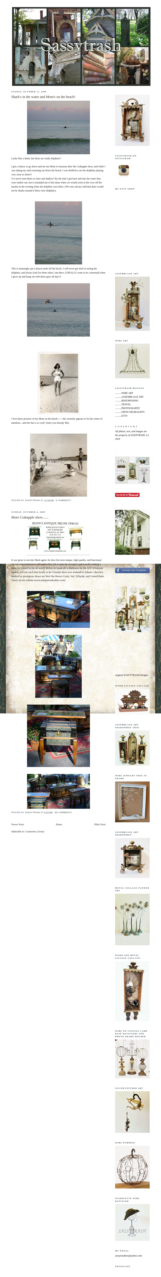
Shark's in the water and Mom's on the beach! (43, 97)
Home (59, 824)
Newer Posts (17, 824)
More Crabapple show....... (30, 517)
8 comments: (64, 500)
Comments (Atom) (34, 831)
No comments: (64, 812)
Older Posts (100, 824)
